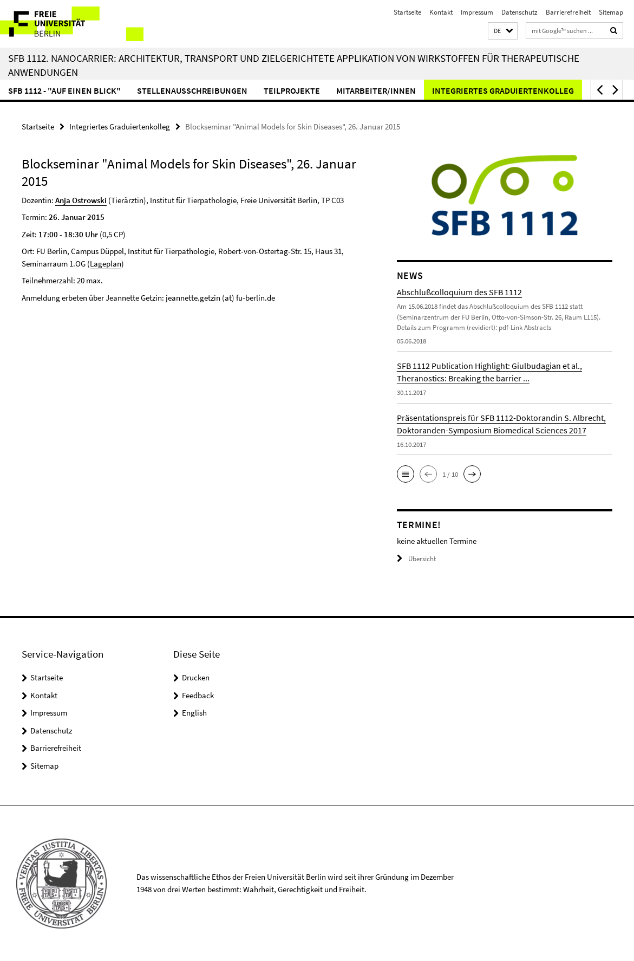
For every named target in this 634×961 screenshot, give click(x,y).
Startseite (407, 12)
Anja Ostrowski (81, 200)
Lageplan (105, 263)
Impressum (477, 12)
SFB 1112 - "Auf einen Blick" (64, 90)
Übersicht (416, 558)
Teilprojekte (292, 90)
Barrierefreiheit (568, 12)
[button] (503, 31)
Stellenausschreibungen (192, 90)
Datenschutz (519, 12)
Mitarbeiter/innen (376, 90)
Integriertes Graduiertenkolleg (503, 90)
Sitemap (611, 12)
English (194, 712)
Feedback (198, 695)
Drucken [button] (196, 677)
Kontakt (441, 12)
